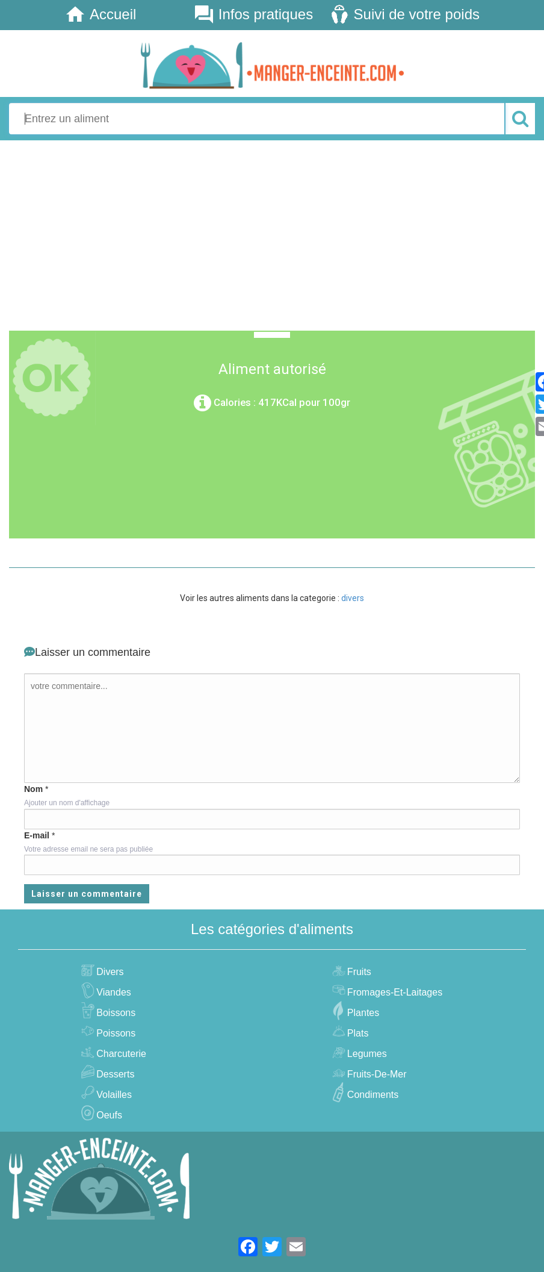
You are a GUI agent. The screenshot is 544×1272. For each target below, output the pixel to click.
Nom (33, 789)
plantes (361, 1013)
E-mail (36, 835)
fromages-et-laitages (393, 992)
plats (356, 1033)
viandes (112, 992)
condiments (371, 1095)
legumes (365, 1054)
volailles (112, 1095)
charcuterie (119, 1054)
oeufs (107, 1115)
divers (352, 598)
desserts (113, 1074)
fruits (357, 972)
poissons (114, 1033)
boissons (114, 1013)
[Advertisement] (272, 233)
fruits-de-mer (375, 1074)
